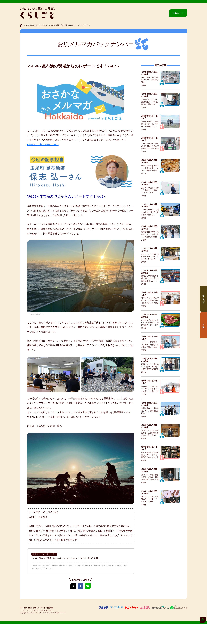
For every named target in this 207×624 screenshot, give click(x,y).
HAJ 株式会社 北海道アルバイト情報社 (36, 608)
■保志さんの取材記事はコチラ (43, 144)
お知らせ (203, 325)
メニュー (176, 13)
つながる (203, 298)
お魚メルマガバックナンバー (37, 25)
